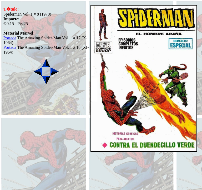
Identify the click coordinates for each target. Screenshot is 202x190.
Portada (9, 38)
